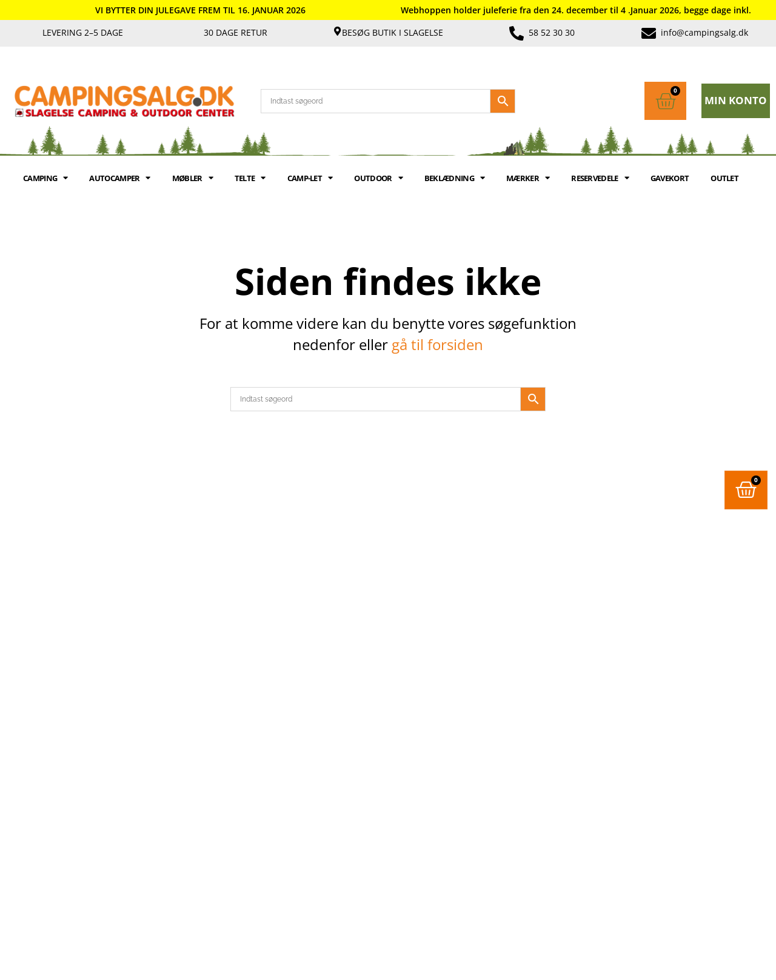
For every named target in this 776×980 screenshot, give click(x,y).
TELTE (250, 178)
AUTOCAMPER (119, 178)
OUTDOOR (378, 178)
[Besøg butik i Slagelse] (337, 31)
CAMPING (45, 178)
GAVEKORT (670, 178)
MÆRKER (527, 178)
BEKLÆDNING (454, 178)
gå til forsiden (437, 344)
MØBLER (192, 178)
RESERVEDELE (600, 178)
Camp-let (310, 178)
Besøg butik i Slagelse (392, 32)
